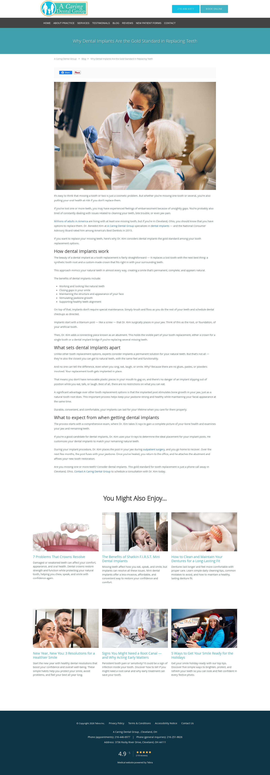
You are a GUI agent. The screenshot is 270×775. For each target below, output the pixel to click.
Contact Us (187, 723)
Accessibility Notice (166, 723)
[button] (214, 9)
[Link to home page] (59, 9)
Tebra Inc (99, 723)
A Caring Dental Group (65, 58)
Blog (84, 58)
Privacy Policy (116, 723)
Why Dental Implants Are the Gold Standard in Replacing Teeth (122, 58)
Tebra (150, 762)
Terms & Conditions (139, 723)
